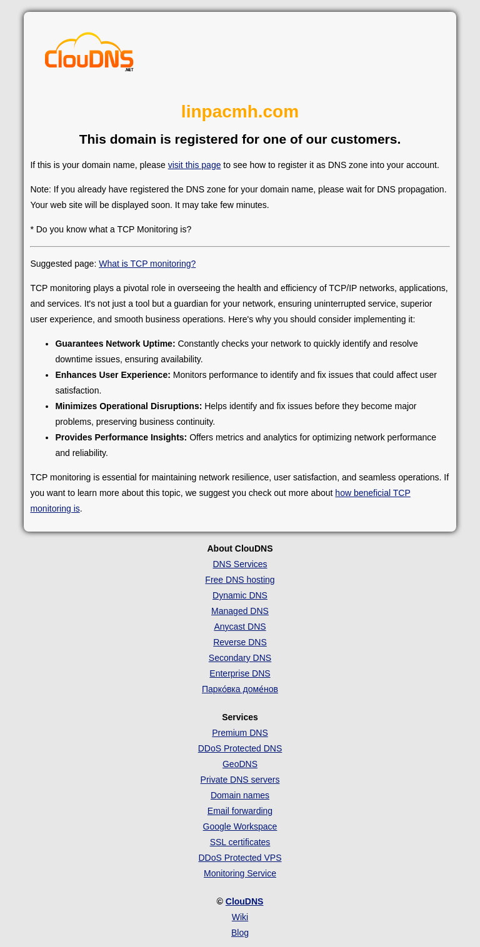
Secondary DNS (240, 658)
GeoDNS (240, 764)
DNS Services (239, 564)
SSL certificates (240, 842)
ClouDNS (245, 901)
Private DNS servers (240, 780)
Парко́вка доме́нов (240, 689)
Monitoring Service (240, 873)
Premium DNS (240, 733)
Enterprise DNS (239, 673)
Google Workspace (240, 826)
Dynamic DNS (240, 595)
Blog (240, 933)
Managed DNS (240, 611)
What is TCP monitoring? (147, 264)
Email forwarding (240, 811)
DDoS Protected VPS (239, 858)
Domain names (240, 795)
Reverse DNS (240, 642)
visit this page (194, 165)
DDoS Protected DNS (240, 748)
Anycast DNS (240, 627)
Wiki (240, 917)
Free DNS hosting (239, 580)
